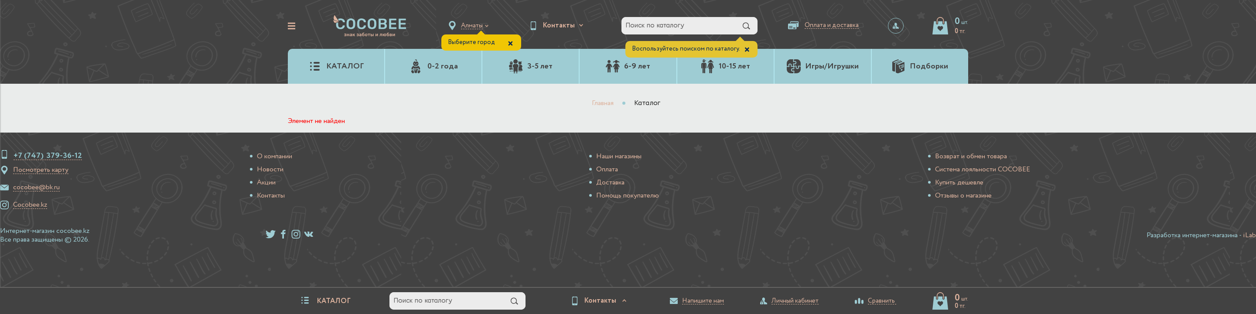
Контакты (271, 195)
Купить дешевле (959, 182)
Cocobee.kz (30, 204)
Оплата (607, 169)
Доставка (610, 182)
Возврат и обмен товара (971, 156)
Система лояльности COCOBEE (982, 169)
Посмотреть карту (40, 170)
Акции (266, 182)
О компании (274, 156)
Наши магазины (619, 156)
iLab (1249, 235)
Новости (270, 169)
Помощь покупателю (627, 195)
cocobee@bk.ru (36, 187)
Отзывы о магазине (963, 195)
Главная (603, 103)
